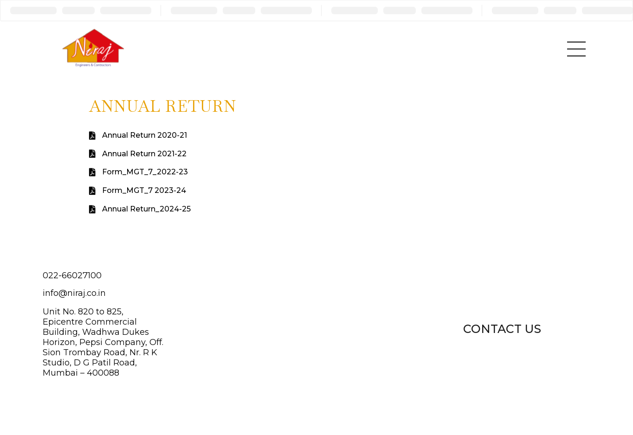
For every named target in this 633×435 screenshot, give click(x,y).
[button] (502, 327)
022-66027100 (72, 275)
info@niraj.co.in (74, 293)
